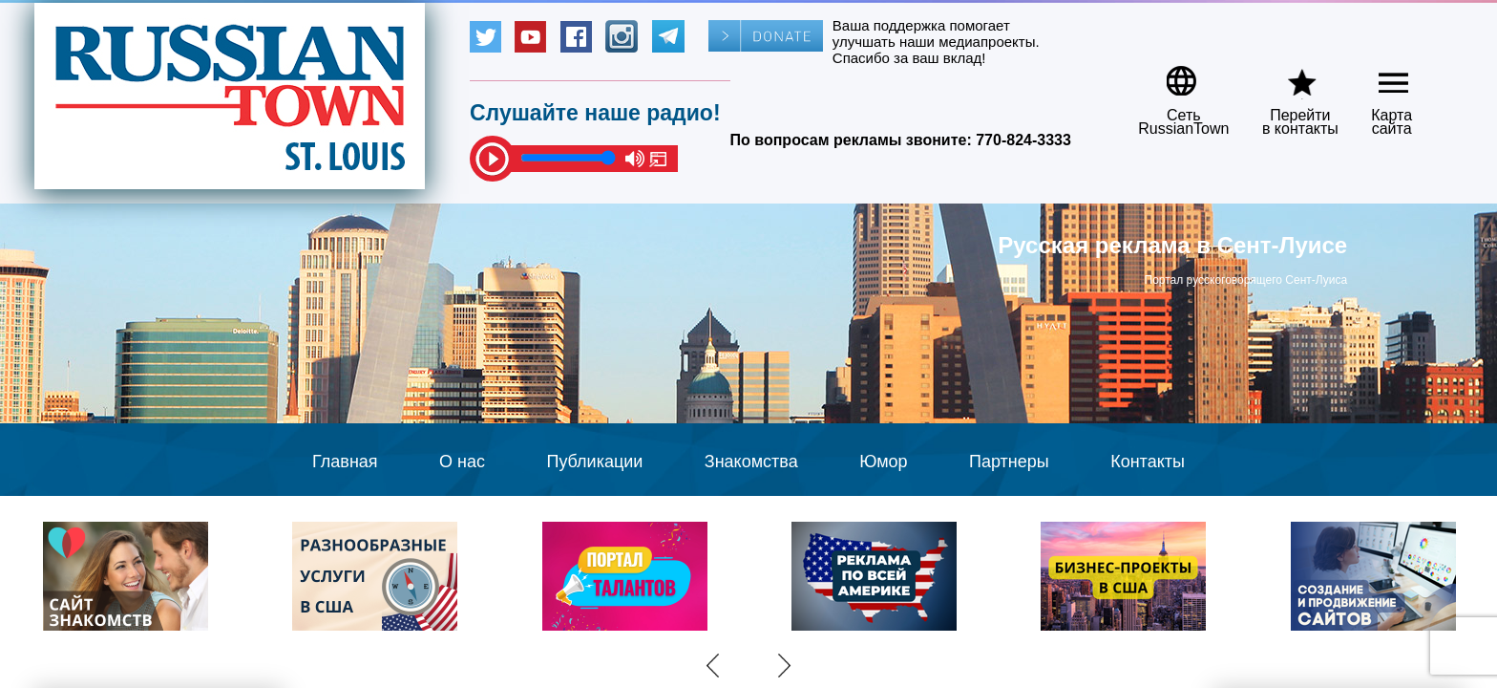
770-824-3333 (1023, 140)
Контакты (1147, 461)
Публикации (594, 461)
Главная (345, 461)
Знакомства (751, 461)
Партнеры (1009, 461)
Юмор (883, 461)
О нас (462, 461)
